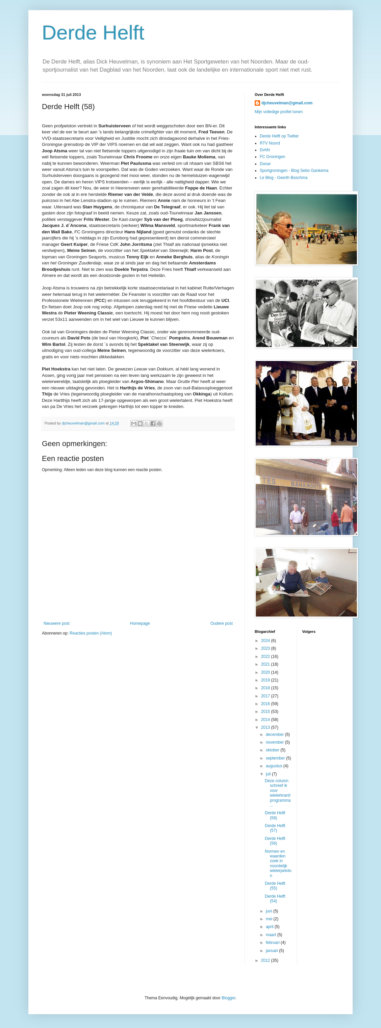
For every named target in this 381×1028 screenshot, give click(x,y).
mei (270, 919)
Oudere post (221, 623)
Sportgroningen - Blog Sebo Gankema (294, 170)
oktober (273, 750)
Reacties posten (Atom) (91, 633)
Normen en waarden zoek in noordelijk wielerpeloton (278, 863)
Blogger (228, 998)
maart (271, 934)
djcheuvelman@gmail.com (286, 103)
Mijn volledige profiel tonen (279, 111)
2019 (266, 680)
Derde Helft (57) (275, 828)
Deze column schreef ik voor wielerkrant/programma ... (277, 792)
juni (269, 911)
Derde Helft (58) (275, 815)
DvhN (265, 150)
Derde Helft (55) (275, 886)
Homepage (140, 623)
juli (269, 774)
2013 (266, 727)
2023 (266, 648)
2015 (266, 711)
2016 (266, 703)
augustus (274, 766)
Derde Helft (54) (275, 898)
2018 (266, 688)
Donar (265, 163)
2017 (266, 696)
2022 (266, 656)
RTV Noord (270, 143)
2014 (266, 719)
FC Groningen (272, 156)
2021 (266, 664)
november (275, 742)
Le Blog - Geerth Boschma (283, 177)
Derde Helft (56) (275, 841)
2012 (266, 960)
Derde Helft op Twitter (279, 136)
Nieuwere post (57, 623)
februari (273, 942)
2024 (266, 640)
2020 (266, 672)
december (275, 734)
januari (272, 950)
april (270, 926)
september (276, 758)
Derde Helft (93, 32)
